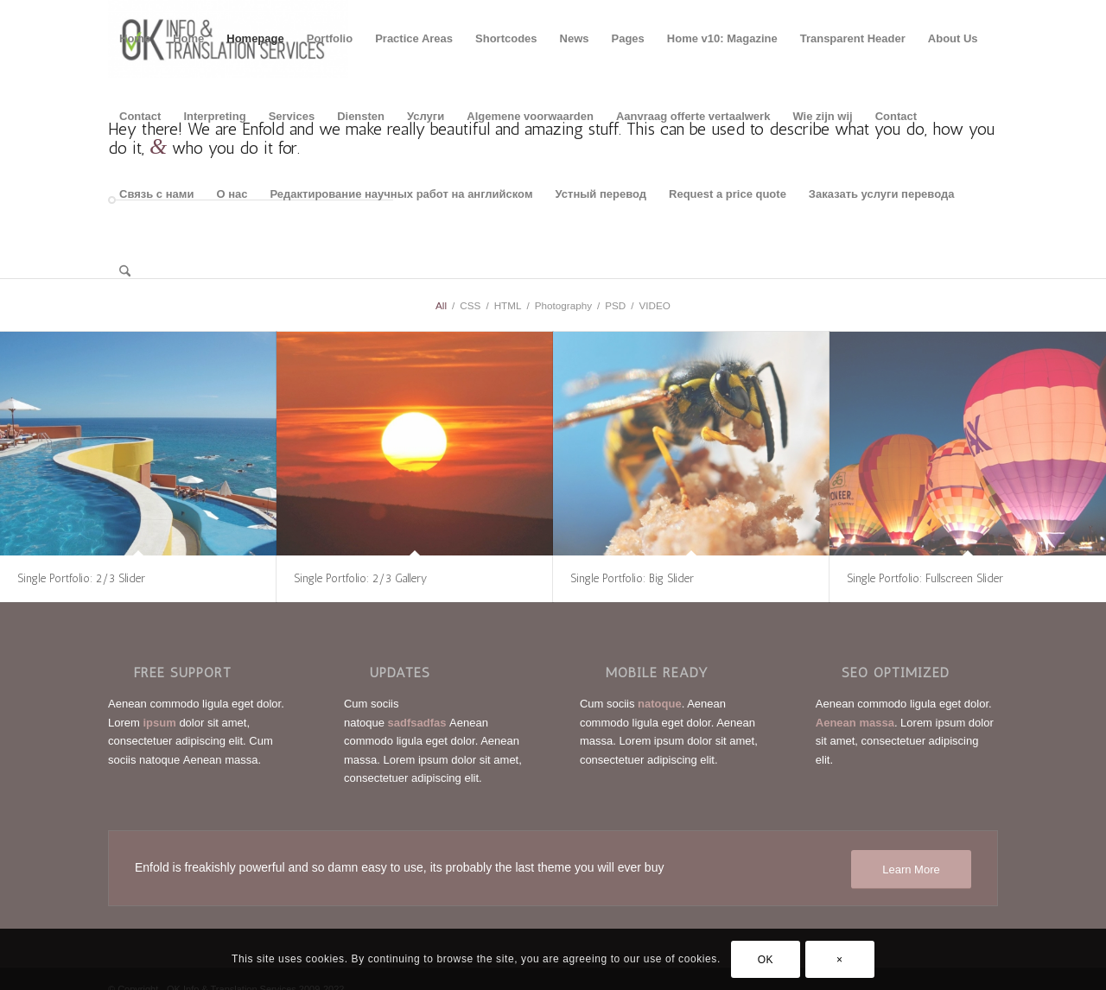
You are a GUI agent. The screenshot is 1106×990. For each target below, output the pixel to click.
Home (134, 38)
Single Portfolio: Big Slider (632, 578)
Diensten (361, 116)
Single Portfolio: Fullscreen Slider (925, 578)
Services (292, 116)
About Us (953, 38)
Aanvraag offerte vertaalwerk (693, 116)
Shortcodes (506, 38)
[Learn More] (911, 869)
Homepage (254, 38)
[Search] (125, 272)
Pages (628, 38)
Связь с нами (156, 193)
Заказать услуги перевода (882, 193)
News (574, 38)
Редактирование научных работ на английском (401, 193)
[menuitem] (125, 272)
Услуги (425, 116)
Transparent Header (853, 38)
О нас (231, 193)
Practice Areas (414, 38)
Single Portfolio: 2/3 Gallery (360, 578)
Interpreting (214, 116)
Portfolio (330, 38)
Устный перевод (601, 193)
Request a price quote (727, 193)
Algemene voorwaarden (530, 116)
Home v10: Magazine (722, 38)
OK (766, 960)
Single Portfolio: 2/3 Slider (81, 578)
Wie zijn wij (822, 116)
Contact (140, 116)
